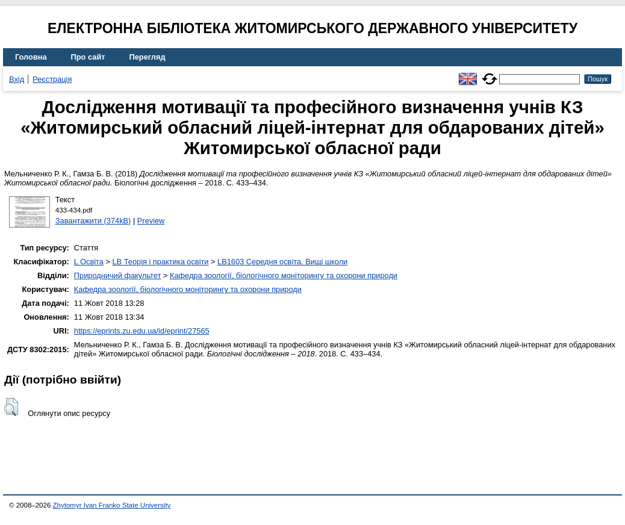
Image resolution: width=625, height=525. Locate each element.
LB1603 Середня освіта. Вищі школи (282, 261)
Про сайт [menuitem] (88, 56)
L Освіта (89, 261)
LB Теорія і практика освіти (160, 261)
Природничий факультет (117, 275)
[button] (11, 407)
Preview (151, 220)
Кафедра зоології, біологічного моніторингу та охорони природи (283, 275)
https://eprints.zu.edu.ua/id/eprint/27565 (142, 330)
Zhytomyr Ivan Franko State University (112, 505)
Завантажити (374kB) (93, 220)
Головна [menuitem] (31, 56)
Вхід (16, 79)
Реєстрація (52, 79)
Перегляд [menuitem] (147, 56)
